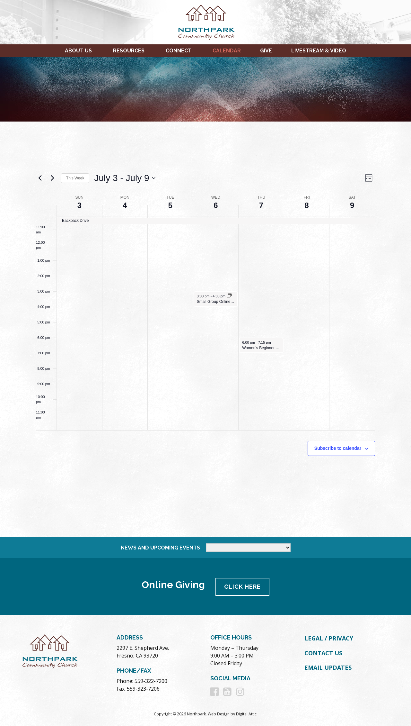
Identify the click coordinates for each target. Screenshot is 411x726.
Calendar (227, 51)
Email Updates (328, 667)
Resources (128, 51)
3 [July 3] (79, 205)
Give (266, 51)
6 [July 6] (216, 205)
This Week (75, 178)
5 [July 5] (170, 205)
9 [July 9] (352, 205)
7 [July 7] (261, 205)
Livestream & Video (318, 51)
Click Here (242, 586)
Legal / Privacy (328, 638)
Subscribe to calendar (337, 448)
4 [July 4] (125, 205)
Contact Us (323, 652)
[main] (205, 329)
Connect (178, 51)
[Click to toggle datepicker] (124, 178)
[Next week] (52, 178)
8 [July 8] (306, 205)
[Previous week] (40, 178)
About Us (78, 51)
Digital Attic (246, 713)
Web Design (219, 713)
